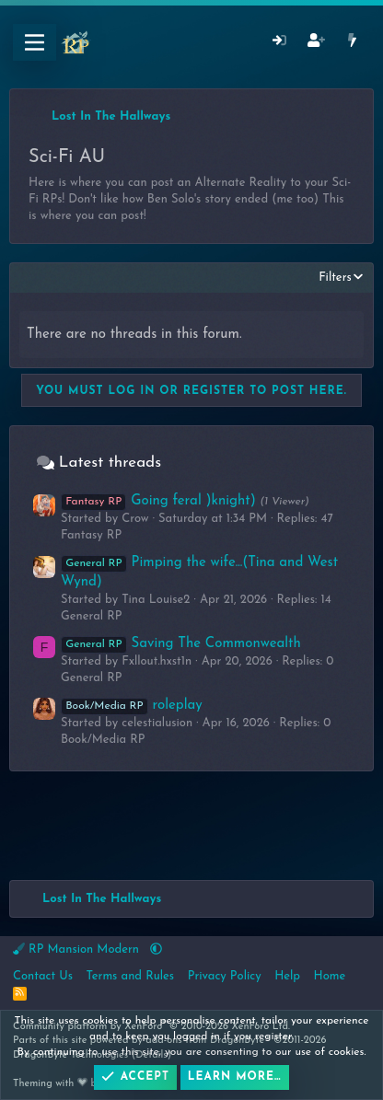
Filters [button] (335, 278)
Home (330, 976)
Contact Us (43, 976)
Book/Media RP (103, 740)
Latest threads (110, 462)
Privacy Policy (224, 976)
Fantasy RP (91, 535)
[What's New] (352, 43)
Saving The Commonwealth (181, 644)
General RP (91, 616)
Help (287, 976)
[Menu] (34, 42)
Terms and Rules (131, 976)
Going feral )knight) (158, 501)
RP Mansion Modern (78, 949)
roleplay (132, 705)
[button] (156, 949)
